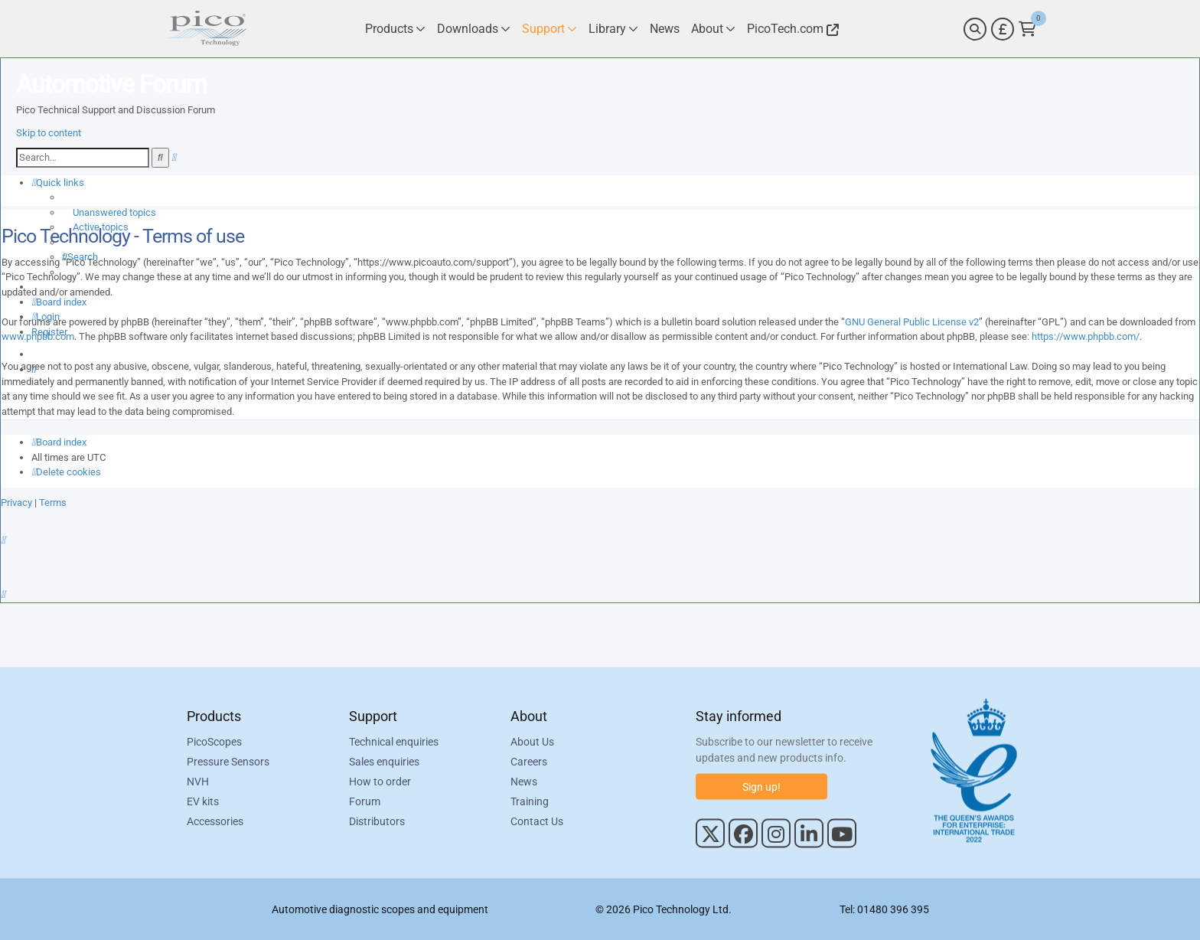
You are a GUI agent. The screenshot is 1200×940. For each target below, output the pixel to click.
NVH (198, 781)
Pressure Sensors (228, 761)
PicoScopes (214, 741)
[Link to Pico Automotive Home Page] (206, 28)
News (523, 781)
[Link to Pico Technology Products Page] (395, 28)
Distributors (377, 820)
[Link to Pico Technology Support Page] (549, 28)
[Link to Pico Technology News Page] (665, 28)
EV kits (203, 801)
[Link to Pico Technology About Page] (713, 28)
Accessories (215, 820)
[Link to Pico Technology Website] (790, 28)
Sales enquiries (384, 761)
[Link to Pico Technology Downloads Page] (473, 28)
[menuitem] (109, 212)
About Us (532, 741)
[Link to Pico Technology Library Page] (613, 28)
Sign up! (761, 786)
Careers (528, 761)
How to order (380, 781)
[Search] (975, 29)
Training (529, 801)
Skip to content (48, 133)
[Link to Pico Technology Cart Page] (1027, 29)
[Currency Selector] (1002, 29)
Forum (364, 801)
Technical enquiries (394, 741)
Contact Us (536, 820)
